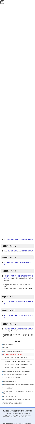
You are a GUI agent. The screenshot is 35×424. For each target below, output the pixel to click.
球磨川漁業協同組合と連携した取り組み (13, 403)
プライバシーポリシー (24, 416)
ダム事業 (17, 341)
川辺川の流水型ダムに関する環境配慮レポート (15, 358)
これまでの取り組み (8, 388)
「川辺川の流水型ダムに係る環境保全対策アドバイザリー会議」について (18, 392)
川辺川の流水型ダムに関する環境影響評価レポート (16, 368)
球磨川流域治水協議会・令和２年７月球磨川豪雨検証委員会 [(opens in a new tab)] (18, 384)
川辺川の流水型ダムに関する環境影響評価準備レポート (18, 364)
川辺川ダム (6, 348)
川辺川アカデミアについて (10, 396)
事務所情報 (6, 416)
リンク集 (13, 416)
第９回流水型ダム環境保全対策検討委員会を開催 (18, 251)
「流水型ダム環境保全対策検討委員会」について (15, 374)
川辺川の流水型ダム (8, 344)
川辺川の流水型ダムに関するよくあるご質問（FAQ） (16, 399)
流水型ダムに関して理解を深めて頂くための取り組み (16, 371)
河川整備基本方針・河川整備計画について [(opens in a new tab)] (14, 351)
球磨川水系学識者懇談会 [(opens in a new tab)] (9, 381)
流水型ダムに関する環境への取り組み (12, 354)
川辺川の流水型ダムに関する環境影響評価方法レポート (18, 361)
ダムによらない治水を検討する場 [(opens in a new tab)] (11, 378)
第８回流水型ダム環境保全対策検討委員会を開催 (18, 239)
